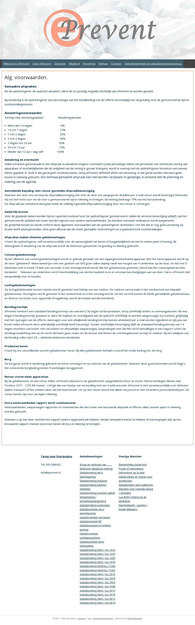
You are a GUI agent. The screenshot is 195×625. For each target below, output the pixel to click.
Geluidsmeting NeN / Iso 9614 (97, 602)
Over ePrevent (42, 63)
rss (89, 618)
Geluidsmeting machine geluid (97, 493)
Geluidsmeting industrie (93, 480)
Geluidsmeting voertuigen (95, 505)
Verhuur (103, 63)
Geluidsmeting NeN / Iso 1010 (97, 550)
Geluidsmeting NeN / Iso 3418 (97, 578)
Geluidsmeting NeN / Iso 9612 (97, 598)
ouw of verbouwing (132, 468)
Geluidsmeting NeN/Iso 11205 (97, 570)
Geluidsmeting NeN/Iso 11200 (97, 566)
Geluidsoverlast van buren (95, 517)
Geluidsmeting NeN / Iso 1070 (97, 562)
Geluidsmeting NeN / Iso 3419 (97, 582)
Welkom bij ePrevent (16, 63)
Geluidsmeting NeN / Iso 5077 (97, 590)
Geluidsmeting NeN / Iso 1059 (97, 558)
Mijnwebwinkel (134, 618)
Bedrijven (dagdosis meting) (96, 468)
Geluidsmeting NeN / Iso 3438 (97, 586)
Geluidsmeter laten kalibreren (136, 485)
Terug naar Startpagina (56, 456)
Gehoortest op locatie (132, 472)
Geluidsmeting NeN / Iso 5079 (97, 594)
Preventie (89, 63)
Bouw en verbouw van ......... (96, 464)
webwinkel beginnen (103, 618)
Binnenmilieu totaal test (133, 464)
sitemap (81, 618)
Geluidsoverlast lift (90, 521)
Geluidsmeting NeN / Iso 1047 (97, 554)
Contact (116, 63)
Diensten (60, 63)
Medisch (74, 63)
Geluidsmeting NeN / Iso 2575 (97, 574)
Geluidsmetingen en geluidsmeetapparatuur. (153, 63)
